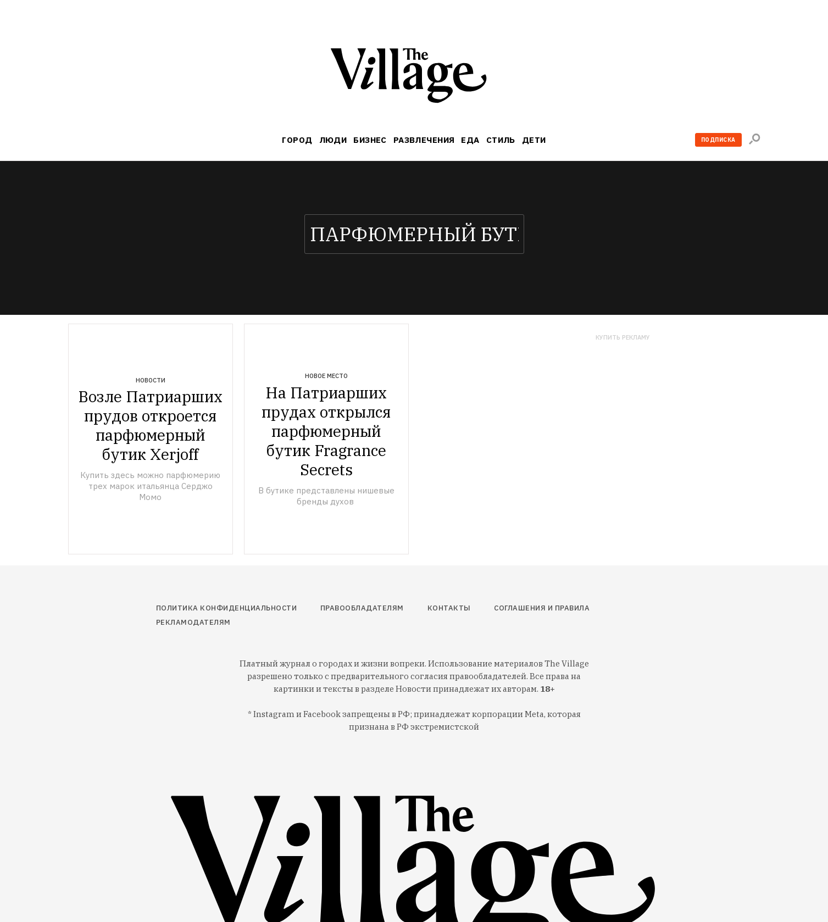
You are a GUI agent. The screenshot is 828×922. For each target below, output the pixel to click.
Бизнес (370, 140)
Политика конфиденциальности (226, 608)
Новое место (326, 376)
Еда (470, 140)
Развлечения (424, 140)
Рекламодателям (193, 622)
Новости (150, 380)
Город (297, 140)
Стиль (500, 140)
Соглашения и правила (542, 608)
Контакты (449, 608)
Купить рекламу (623, 338)
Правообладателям (362, 608)
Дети (534, 140)
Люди (333, 140)
